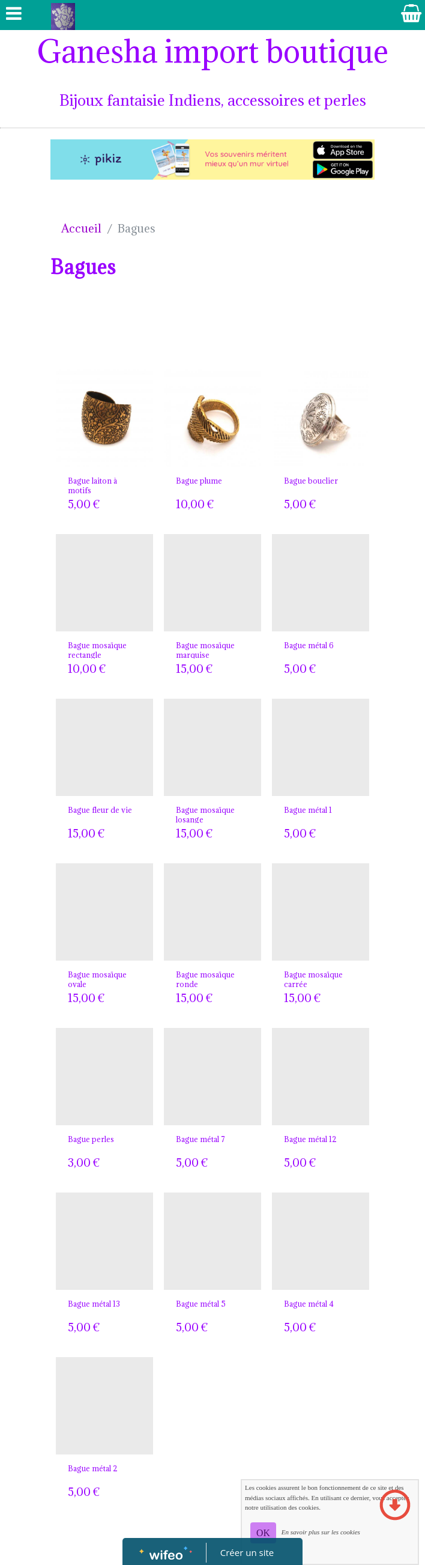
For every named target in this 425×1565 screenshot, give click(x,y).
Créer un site (247, 1552)
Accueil (81, 228)
